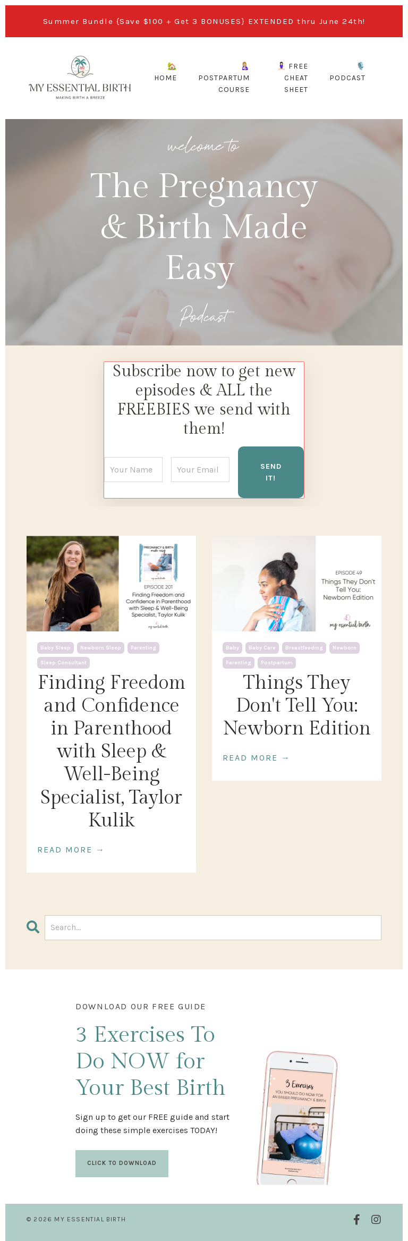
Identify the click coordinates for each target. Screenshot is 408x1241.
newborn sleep (100, 648)
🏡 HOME (165, 72)
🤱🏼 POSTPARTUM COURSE (224, 78)
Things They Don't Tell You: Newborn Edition (297, 706)
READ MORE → (71, 850)
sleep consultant (63, 663)
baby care (262, 648)
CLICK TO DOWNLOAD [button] (122, 1163)
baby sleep (55, 648)
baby (232, 648)
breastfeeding (304, 648)
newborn (344, 648)
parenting (143, 648)
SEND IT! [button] (271, 472)
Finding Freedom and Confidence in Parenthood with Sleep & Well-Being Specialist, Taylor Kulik (111, 752)
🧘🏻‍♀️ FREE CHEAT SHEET (292, 78)
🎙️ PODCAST (347, 72)
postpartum (277, 663)
